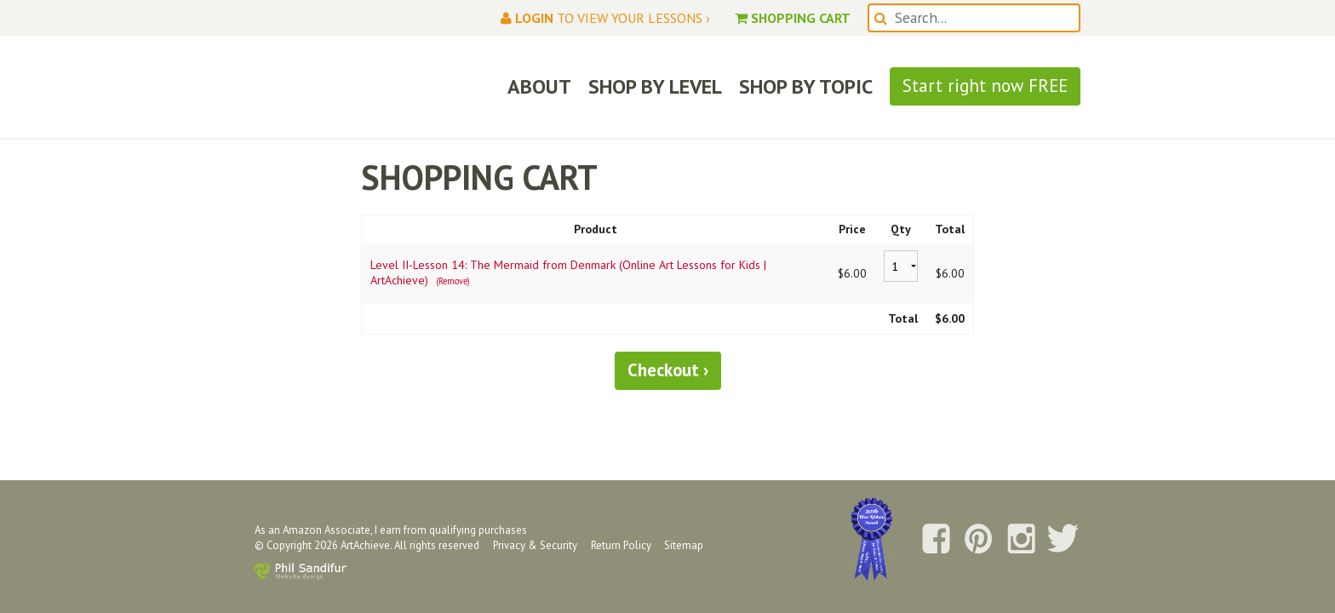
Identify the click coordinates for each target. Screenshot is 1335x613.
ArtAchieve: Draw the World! (365, 87)
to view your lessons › (605, 17)
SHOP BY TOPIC (806, 86)
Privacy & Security (535, 545)
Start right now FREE (985, 85)
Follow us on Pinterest (978, 540)
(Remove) (453, 281)
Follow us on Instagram (1021, 540)
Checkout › (667, 369)
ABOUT (539, 86)
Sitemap (683, 545)
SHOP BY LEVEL (655, 86)
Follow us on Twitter (1063, 540)
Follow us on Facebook (936, 540)
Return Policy (621, 545)
